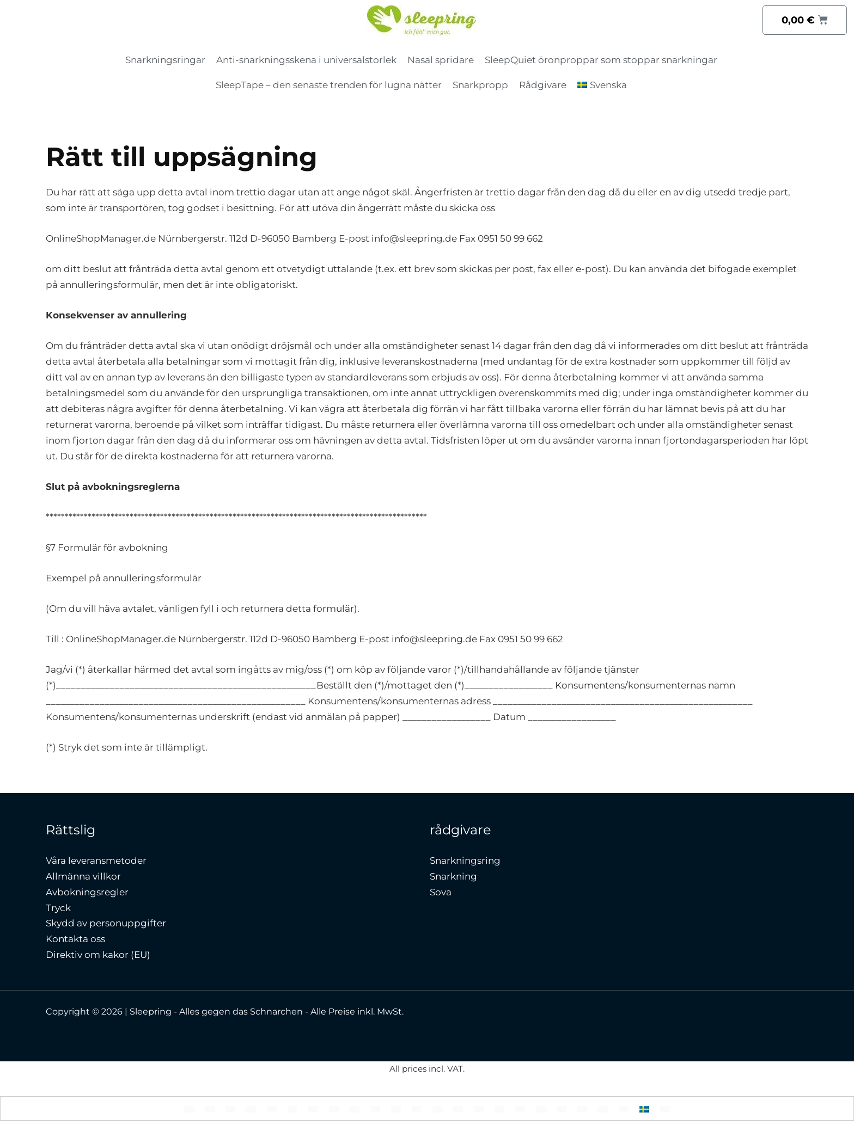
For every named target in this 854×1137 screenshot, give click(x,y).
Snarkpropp (480, 84)
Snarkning (453, 876)
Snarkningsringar (165, 59)
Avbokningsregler (87, 892)
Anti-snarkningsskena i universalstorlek (306, 59)
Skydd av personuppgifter (106, 923)
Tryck (58, 907)
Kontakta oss (75, 938)
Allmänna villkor (83, 876)
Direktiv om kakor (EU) (98, 954)
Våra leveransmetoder (96, 860)
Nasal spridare (440, 59)
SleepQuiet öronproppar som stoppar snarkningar (601, 59)
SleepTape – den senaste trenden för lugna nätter (329, 84)
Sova (441, 892)
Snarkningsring (465, 860)
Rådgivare (542, 84)
